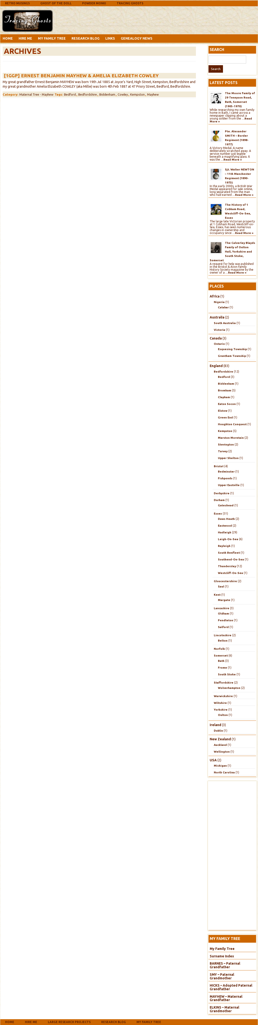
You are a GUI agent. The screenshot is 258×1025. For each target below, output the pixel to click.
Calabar (223, 307)
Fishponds (225, 478)
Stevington (226, 444)
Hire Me (25, 38)
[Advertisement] (93, 20)
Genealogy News (136, 38)
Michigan (220, 765)
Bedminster (226, 471)
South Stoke (227, 674)
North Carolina (224, 772)
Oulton (223, 714)
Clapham (224, 397)
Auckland (220, 744)
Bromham (224, 390)
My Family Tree (52, 38)
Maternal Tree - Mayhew (36, 94)
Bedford (70, 94)
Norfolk (219, 648)
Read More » (232, 159)
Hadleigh (224, 532)
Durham (219, 500)
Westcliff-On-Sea (230, 572)
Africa (215, 296)
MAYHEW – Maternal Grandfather (226, 998)
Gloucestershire (225, 581)
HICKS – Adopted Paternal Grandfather (231, 987)
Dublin (218, 730)
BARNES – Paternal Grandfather (225, 965)
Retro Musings (17, 3)
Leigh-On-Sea (228, 539)
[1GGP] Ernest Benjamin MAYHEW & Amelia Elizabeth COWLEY (81, 75)
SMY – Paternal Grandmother (222, 976)
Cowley (123, 94)
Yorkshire (221, 709)
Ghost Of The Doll (56, 3)
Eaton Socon (227, 403)
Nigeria (219, 302)
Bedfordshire (87, 94)
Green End (225, 417)
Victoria (219, 329)
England (216, 366)
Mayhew (153, 94)
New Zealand (220, 739)
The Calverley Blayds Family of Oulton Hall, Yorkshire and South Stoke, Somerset (232, 251)
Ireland (215, 725)
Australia (217, 317)
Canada (216, 338)
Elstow (222, 410)
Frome (222, 667)
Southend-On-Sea (231, 559)
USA (213, 760)
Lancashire (221, 608)
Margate (224, 599)
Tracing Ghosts (130, 3)
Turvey (223, 451)
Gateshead (226, 505)
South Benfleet (229, 552)
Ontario (219, 343)
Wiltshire (220, 702)
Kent (217, 594)
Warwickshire (223, 696)
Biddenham (107, 94)
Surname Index (222, 956)
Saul (221, 586)
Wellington (222, 751)
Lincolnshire (222, 635)
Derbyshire (221, 493)
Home (8, 38)
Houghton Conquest (232, 424)
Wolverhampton (229, 687)
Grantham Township (232, 355)
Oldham (223, 613)
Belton (223, 640)
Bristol (218, 466)
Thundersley (227, 566)
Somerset (221, 655)
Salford (223, 627)
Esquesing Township (232, 349)
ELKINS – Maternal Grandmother (224, 1009)
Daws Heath (226, 518)
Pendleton (225, 620)
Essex (218, 513)
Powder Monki (94, 3)
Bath (221, 660)
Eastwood (225, 525)
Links (110, 38)
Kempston (137, 94)
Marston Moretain (231, 437)
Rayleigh (224, 545)
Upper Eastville (229, 485)
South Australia (225, 323)
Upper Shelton (228, 457)
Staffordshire (223, 682)
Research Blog (86, 38)
